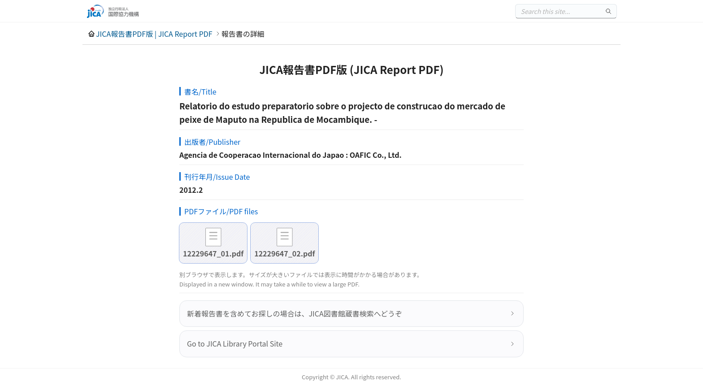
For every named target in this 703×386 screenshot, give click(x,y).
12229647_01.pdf (213, 253)
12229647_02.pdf (284, 253)
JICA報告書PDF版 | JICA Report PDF (154, 33)
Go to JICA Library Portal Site (234, 343)
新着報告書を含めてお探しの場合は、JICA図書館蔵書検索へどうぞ (294, 313)
